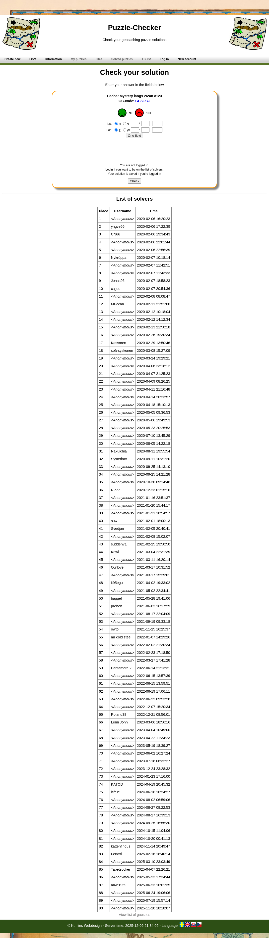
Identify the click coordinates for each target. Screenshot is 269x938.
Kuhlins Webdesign (86, 926)
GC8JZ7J (142, 101)
